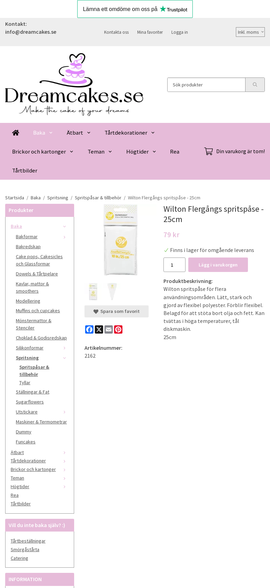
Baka (43, 132)
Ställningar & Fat (32, 392)
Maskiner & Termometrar (41, 422)
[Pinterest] (118, 329)
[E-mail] (108, 329)
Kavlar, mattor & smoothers (32, 287)
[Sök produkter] (206, 85)
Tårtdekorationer (129, 132)
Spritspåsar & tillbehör (34, 370)
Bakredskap (28, 246)
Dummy (23, 432)
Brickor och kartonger (43, 151)
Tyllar (24, 382)
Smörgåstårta (25, 549)
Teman (100, 151)
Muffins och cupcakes (38, 310)
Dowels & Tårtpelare (37, 274)
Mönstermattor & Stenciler (33, 324)
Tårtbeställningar (28, 541)
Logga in (179, 32)
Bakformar (42, 236)
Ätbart (79, 132)
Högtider (141, 151)
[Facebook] (89, 329)
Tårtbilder (24, 170)
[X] (99, 329)
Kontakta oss (116, 32)
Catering (19, 558)
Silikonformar (42, 348)
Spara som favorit (116, 311)
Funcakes (26, 442)
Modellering (28, 301)
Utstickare (42, 412)
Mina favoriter (150, 32)
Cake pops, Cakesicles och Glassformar (39, 260)
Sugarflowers (30, 402)
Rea (174, 151)
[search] (254, 85)
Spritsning (42, 358)
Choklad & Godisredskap (41, 338)
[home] (15, 132)
